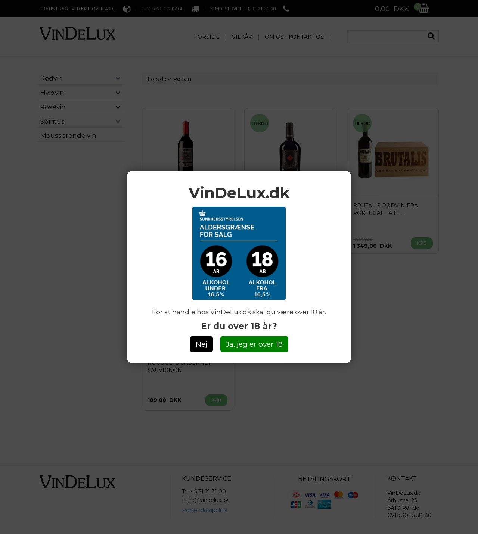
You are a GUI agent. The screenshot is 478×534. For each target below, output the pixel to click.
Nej (201, 344)
